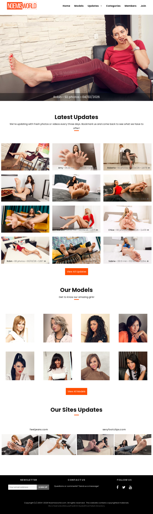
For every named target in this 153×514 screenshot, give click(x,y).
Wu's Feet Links (55, 505)
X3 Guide (79, 505)
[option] (76, 58)
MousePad (69, 505)
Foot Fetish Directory (95, 505)
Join (143, 6)
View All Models (76, 391)
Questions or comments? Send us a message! (76, 486)
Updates (93, 6)
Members (130, 6)
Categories (113, 6)
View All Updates (76, 271)
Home (66, 6)
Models (78, 6)
